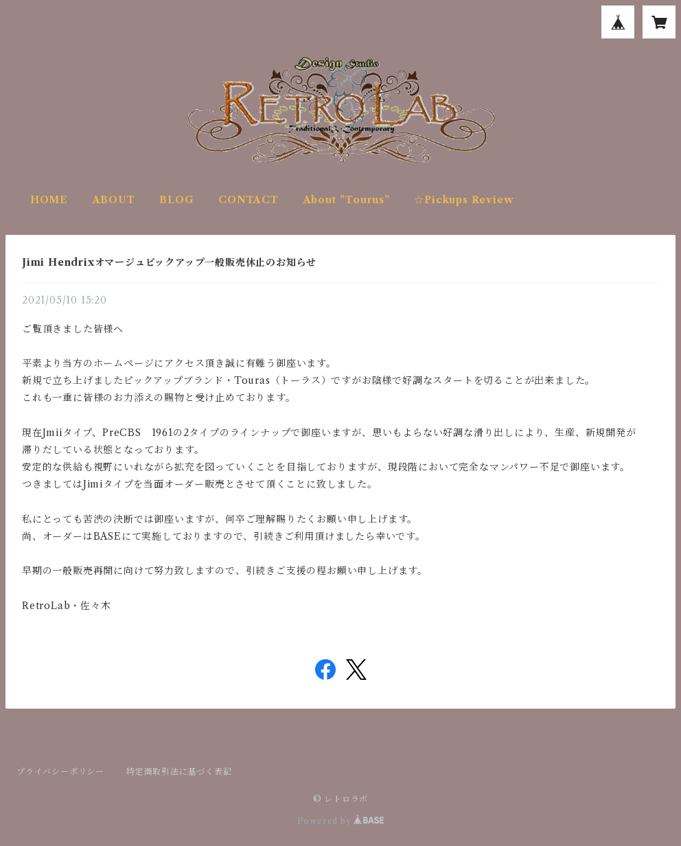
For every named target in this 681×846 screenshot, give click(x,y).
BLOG (176, 200)
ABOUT (114, 200)
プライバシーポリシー (60, 771)
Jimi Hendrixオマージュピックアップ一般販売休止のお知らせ (169, 262)
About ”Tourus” (346, 200)
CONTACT (248, 200)
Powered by (340, 821)
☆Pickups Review (463, 200)
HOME (49, 200)
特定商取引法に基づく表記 (179, 771)
